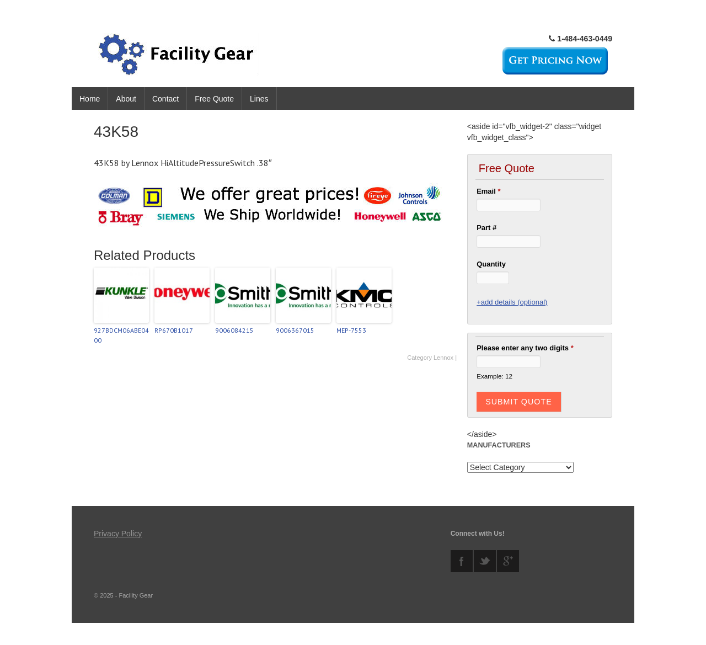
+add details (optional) (512, 302)
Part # (486, 227)
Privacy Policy (118, 533)
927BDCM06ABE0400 (121, 335)
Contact (165, 98)
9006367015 (295, 330)
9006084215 (234, 330)
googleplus (508, 561)
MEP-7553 (351, 330)
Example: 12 (494, 376)
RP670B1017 (173, 330)
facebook (462, 561)
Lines (259, 98)
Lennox (443, 357)
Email (488, 191)
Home (89, 98)
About (126, 98)
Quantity (491, 264)
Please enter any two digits (525, 348)
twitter (485, 561)
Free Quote (214, 98)
